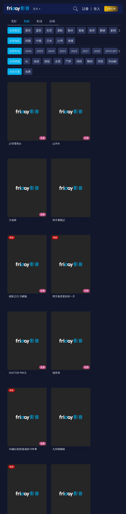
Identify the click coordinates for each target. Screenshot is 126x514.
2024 (51, 51)
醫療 (102, 30)
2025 (40, 51)
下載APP (59, 484)
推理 (92, 30)
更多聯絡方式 (98, 499)
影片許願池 (29, 484)
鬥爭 (68, 61)
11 (114, 404)
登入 (97, 9)
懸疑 (47, 61)
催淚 (36, 61)
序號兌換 (28, 478)
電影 (14, 21)
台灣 (60, 40)
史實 (58, 61)
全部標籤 (14, 61)
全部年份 (14, 51)
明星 (100, 61)
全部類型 (14, 30)
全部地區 (14, 40)
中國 (38, 40)
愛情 (28, 30)
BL (26, 61)
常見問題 (57, 478)
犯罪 (49, 30)
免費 (28, 71)
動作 (70, 30)
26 (61, 414)
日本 (49, 40)
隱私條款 (90, 478)
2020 (97, 51)
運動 (60, 30)
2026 (28, 51)
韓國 (28, 40)
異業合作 (14, 484)
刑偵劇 (113, 61)
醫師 (90, 61)
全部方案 (14, 71)
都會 (81, 30)
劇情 (113, 30)
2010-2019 (111, 51)
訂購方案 (73, 484)
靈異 (38, 30)
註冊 (85, 9)
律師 (79, 61)
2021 (86, 51)
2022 (74, 51)
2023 (63, 51)
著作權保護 (106, 478)
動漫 (39, 21)
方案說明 (42, 478)
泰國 (70, 40)
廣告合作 (45, 484)
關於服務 (14, 478)
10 (105, 404)
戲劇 (27, 21)
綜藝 (52, 21)
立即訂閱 (111, 8)
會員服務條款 (74, 478)
